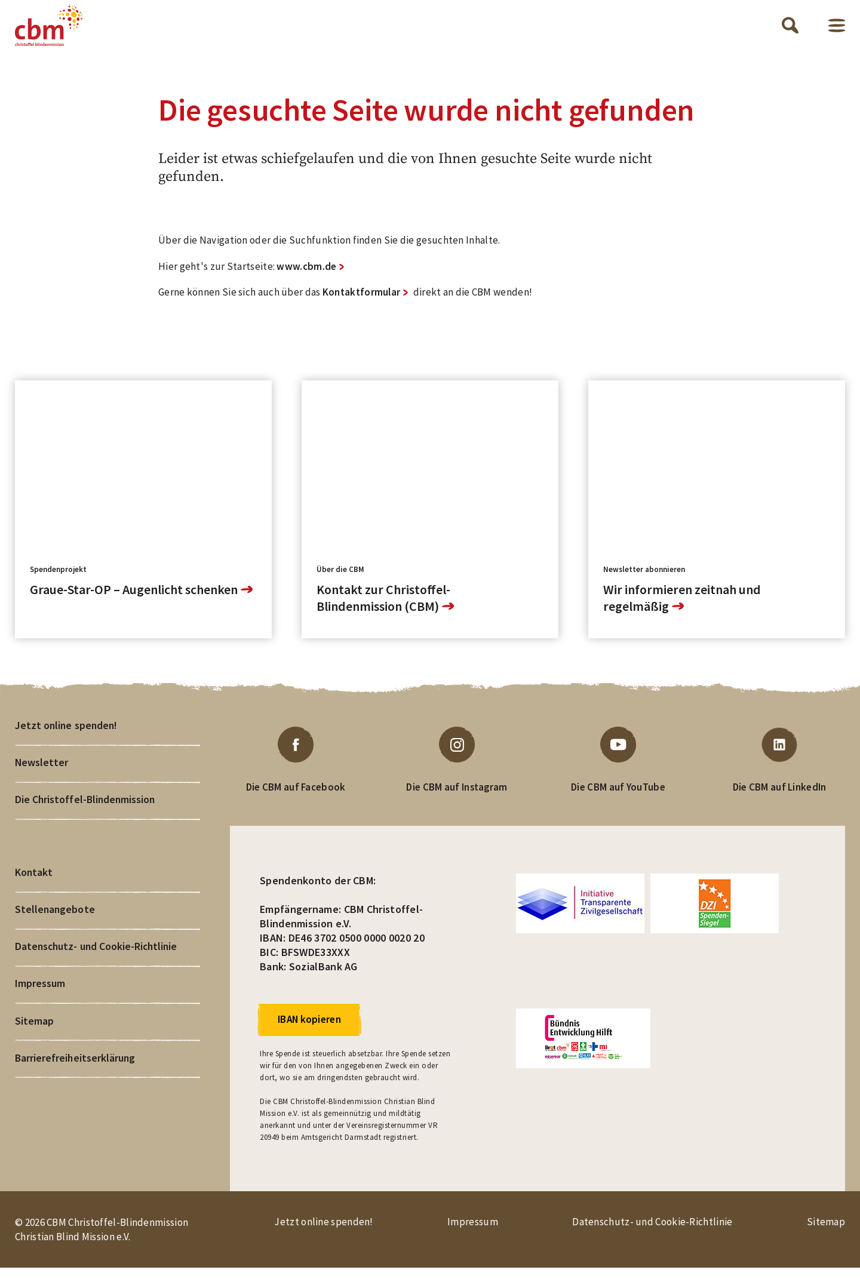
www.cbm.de (306, 277)
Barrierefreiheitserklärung (75, 1079)
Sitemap (34, 1040)
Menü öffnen (836, 31)
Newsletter (42, 775)
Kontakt (34, 887)
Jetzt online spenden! (67, 737)
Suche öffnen (790, 31)
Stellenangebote (55, 926)
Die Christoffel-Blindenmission (85, 813)
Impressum (40, 1002)
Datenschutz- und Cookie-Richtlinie (97, 964)
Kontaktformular (361, 303)
